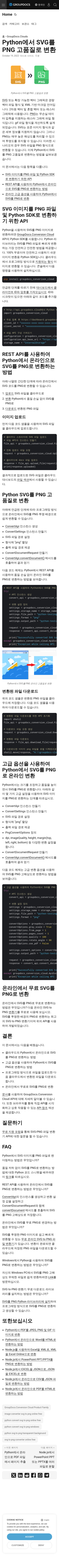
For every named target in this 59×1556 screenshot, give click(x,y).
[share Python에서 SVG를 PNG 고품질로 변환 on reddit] (27, 1476)
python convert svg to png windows (22, 1426)
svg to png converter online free (20, 1439)
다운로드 (11, 408)
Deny (41, 1545)
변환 (8, 398)
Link (50, 1277)
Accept (29, 1537)
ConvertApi (12, 526)
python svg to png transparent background (25, 1433)
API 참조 (42, 1107)
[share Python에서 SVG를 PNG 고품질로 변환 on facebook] (33, 1476)
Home (7, 14)
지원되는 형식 (44, 261)
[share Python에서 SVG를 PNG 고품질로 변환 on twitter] (13, 1476)
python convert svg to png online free (23, 1420)
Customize (17, 1545)
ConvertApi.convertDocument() (25, 558)
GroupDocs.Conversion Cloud (35, 234)
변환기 (13, 1012)
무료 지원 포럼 (11, 1131)
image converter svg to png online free (23, 1414)
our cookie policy (37, 1530)
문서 (5, 1094)
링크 (8, 1176)
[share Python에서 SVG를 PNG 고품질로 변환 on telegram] (46, 1476)
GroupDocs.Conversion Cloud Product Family (26, 1407)
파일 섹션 (23, 479)
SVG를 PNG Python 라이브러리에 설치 (26, 1301)
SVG (5, 100)
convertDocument (13, 1210)
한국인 (40, 4)
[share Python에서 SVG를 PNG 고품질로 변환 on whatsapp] (40, 1476)
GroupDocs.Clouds (17, 36)
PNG (33, 113)
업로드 (9, 393)
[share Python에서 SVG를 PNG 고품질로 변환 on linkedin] (20, 1476)
